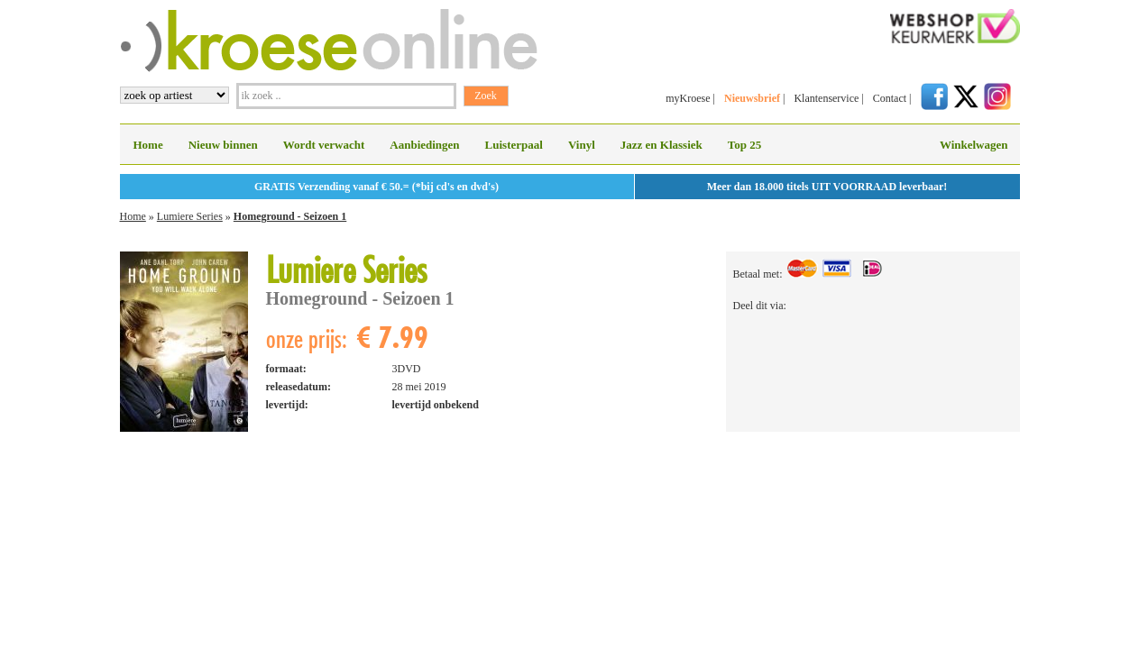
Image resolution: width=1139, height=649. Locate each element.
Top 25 (744, 144)
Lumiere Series (190, 216)
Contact (889, 98)
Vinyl (581, 144)
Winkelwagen (974, 144)
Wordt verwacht (324, 144)
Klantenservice (826, 98)
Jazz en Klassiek (661, 144)
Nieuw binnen (223, 144)
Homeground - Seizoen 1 (290, 216)
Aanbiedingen (424, 144)
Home (148, 144)
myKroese (688, 98)
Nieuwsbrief (752, 98)
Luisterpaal (514, 144)
